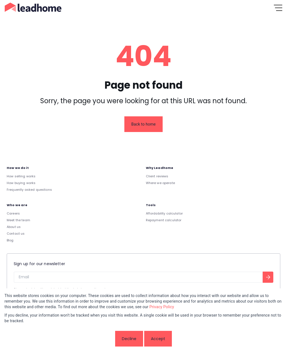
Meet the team (18, 220)
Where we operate (160, 183)
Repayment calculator (164, 220)
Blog (10, 240)
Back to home (143, 124)
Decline (129, 338)
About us (14, 227)
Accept (158, 338)
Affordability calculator (164, 213)
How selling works (21, 176)
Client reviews (157, 176)
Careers (13, 213)
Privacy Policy (161, 307)
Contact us (16, 233)
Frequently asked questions (29, 189)
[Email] (138, 277)
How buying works (21, 183)
